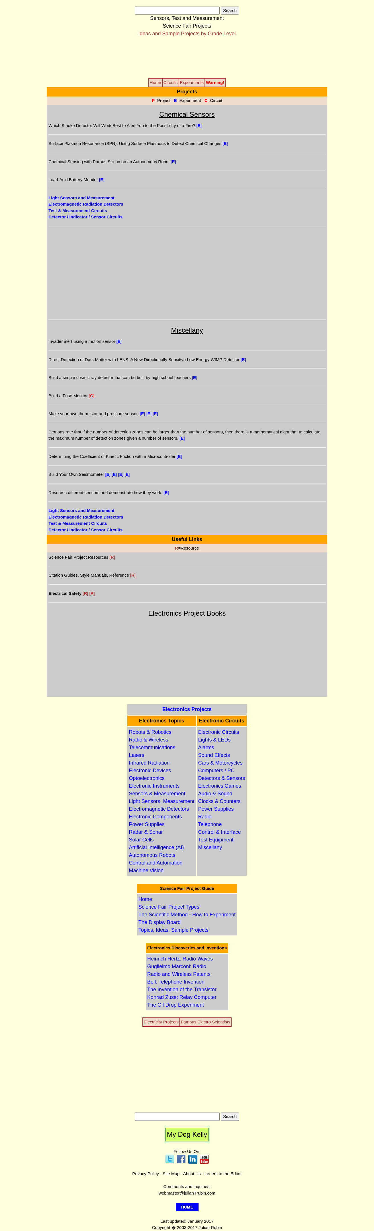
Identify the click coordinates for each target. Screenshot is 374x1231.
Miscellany (210, 847)
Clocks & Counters (219, 801)
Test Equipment (216, 840)
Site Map (171, 1173)
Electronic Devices (150, 770)
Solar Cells (141, 840)
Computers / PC (216, 770)
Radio (205, 817)
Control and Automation (155, 863)
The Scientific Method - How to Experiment (187, 914)
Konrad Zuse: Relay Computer (181, 997)
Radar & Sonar (146, 832)
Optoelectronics (146, 778)
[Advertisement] (187, 57)
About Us (192, 1173)
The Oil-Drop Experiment (175, 1005)
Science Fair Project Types (168, 907)
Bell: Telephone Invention (176, 982)
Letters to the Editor (223, 1173)
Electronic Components (155, 817)
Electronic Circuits (218, 732)
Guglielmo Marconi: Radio (176, 966)
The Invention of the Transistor (181, 989)
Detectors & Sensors (221, 778)
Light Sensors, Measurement (161, 801)
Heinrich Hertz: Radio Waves (180, 959)
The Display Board (159, 922)
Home (145, 899)
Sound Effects (214, 755)
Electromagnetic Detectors (159, 809)
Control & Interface (219, 832)
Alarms (206, 747)
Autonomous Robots (152, 855)
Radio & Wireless (148, 740)
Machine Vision (146, 870)
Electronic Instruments (154, 786)
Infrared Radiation (149, 763)
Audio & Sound (215, 793)
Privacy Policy (145, 1173)
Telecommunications (152, 747)
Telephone (210, 824)
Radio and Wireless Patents (178, 974)
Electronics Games (219, 786)
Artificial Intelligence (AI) (156, 847)
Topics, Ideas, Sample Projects (173, 930)
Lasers (136, 755)
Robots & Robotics (150, 732)
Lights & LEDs (214, 740)
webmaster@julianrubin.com (187, 1193)
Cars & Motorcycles (220, 763)
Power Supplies (146, 824)
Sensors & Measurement (157, 793)
